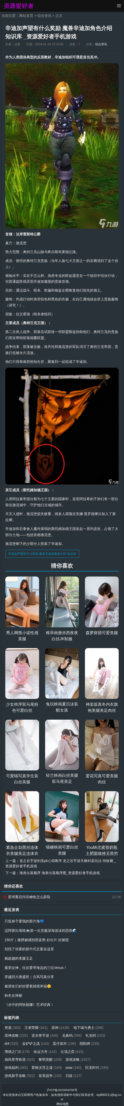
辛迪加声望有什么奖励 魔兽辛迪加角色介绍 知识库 (42, 553)
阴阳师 (90, 1040)
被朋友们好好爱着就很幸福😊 (28, 984)
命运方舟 (45, 1048)
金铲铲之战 (35, 1040)
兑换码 (72, 1033)
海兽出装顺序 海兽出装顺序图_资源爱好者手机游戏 (59, 872)
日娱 (74, 1072)
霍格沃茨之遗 (47, 1064)
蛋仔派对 (65, 1040)
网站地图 (62, 1100)
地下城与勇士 (89, 1025)
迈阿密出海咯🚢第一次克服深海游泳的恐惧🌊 (41, 929)
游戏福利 (16, 1064)
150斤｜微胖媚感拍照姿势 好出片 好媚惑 (37, 939)
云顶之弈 (72, 1048)
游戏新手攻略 (20, 1072)
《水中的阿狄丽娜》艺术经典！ (29, 1002)
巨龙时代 (97, 1064)
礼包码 (96, 1033)
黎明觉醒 (50, 1056)
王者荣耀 (36, 1025)
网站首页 (26, 16)
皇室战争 (50, 1072)
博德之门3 (17, 1048)
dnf (12, 1040)
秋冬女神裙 (13, 993)
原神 (61, 1025)
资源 (13, 1025)
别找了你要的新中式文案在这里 (29, 948)
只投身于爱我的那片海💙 (24, 920)
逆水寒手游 (45, 1033)
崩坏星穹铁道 (20, 1056)
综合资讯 (44, 16)
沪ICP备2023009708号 (62, 1086)
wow (74, 1064)
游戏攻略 (78, 1056)
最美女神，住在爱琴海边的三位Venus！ (36, 966)
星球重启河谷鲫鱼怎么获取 (26, 896)
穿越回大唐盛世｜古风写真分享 (29, 975)
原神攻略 (16, 1033)
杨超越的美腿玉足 (19, 957)
